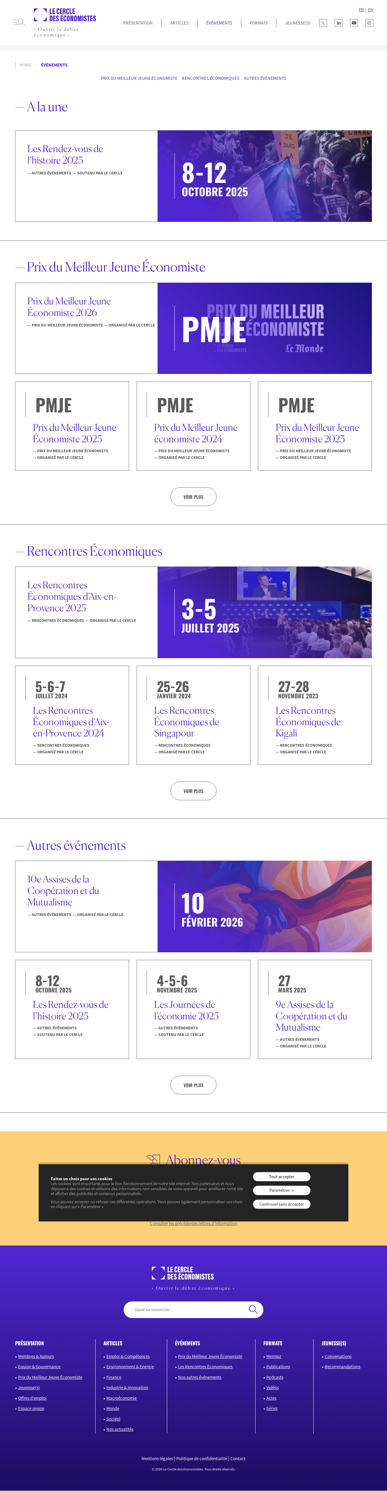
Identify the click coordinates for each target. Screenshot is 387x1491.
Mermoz (273, 1356)
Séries (272, 1409)
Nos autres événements (199, 1377)
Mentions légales (157, 1459)
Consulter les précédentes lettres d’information (193, 1223)
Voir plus (193, 496)
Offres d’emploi (32, 1398)
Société (113, 1419)
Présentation (138, 23)
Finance (113, 1377)
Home (25, 65)
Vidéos (272, 1388)
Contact (238, 1459)
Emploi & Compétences (128, 1356)
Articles (179, 23)
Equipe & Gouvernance (39, 1367)
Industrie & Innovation (127, 1388)
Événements (219, 23)
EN (370, 9)
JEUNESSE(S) (298, 23)
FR (361, 9)
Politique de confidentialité (201, 1459)
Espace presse (31, 1409)
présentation (29, 1343)
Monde (112, 1409)
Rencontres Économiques (210, 78)
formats (272, 1343)
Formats (259, 23)
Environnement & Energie (130, 1367)
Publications (278, 1367)
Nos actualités (119, 1430)
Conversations (338, 1356)
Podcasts (274, 1377)
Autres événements (265, 78)
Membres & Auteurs (36, 1356)
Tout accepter (281, 1176)
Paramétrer (279, 1190)
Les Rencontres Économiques (205, 1367)
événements (187, 1343)
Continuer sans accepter (281, 1204)
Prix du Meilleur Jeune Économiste (139, 78)
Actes (271, 1398)
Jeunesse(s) (29, 1388)
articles (112, 1343)
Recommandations (342, 1367)
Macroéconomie (121, 1398)
